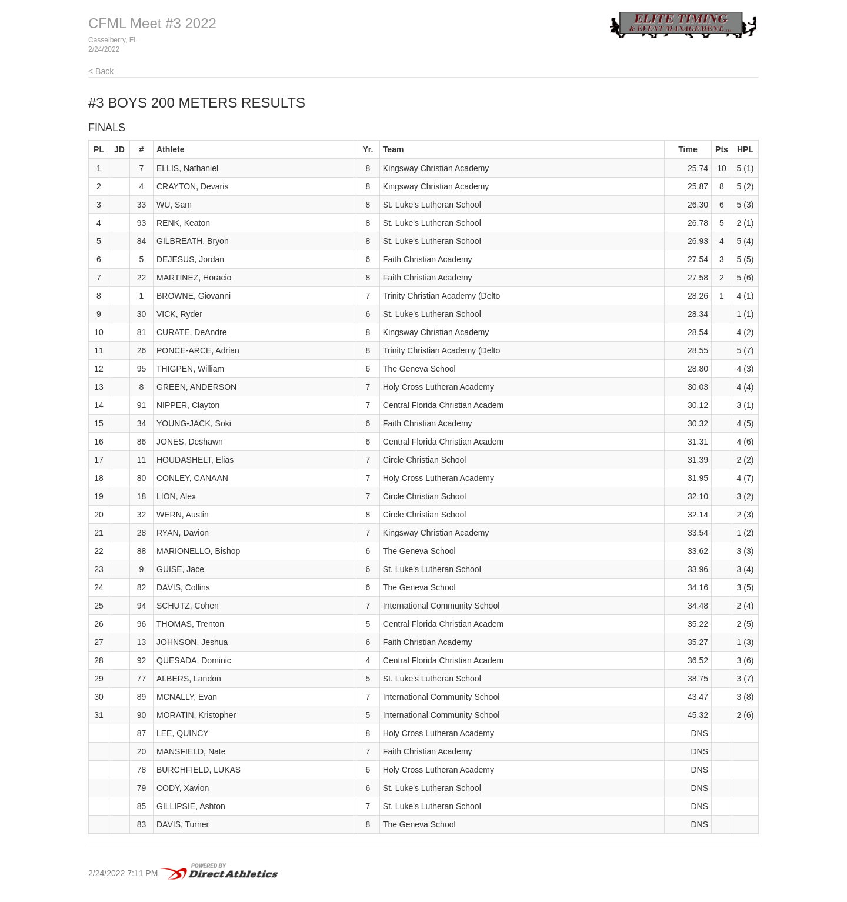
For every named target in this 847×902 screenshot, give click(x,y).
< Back (101, 71)
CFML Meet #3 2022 (152, 23)
